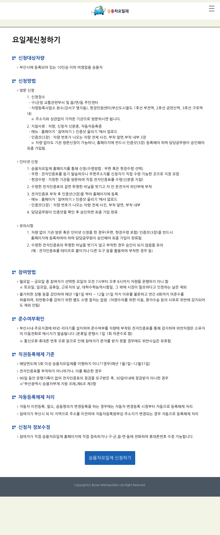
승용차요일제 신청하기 (110, 458)
